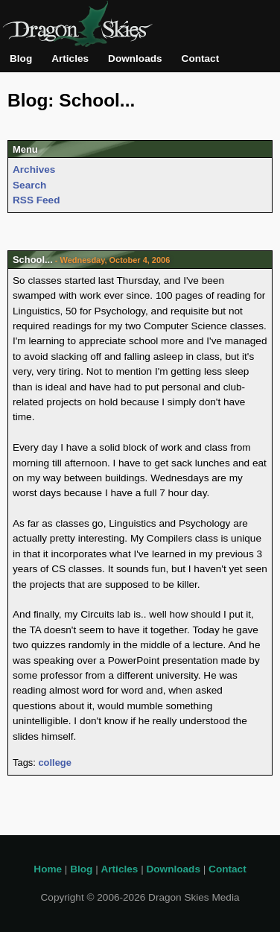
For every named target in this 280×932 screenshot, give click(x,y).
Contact (201, 58)
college (54, 762)
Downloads (135, 58)
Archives (34, 169)
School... (33, 259)
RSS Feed (36, 200)
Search (29, 185)
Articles (70, 58)
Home (48, 869)
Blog (21, 58)
